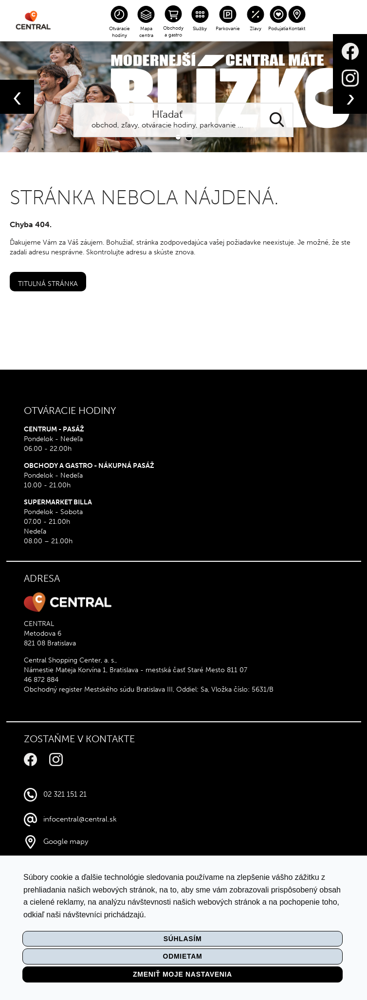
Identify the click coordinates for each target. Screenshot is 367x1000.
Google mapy (65, 841)
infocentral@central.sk (80, 819)
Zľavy (255, 29)
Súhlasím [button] (183, 939)
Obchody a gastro (173, 31)
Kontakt (297, 29)
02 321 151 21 (65, 794)
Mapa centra (146, 32)
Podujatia (278, 29)
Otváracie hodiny (119, 32)
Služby (200, 29)
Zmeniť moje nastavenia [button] (182, 974)
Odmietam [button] (182, 956)
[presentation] (17, 97)
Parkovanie (228, 29)
